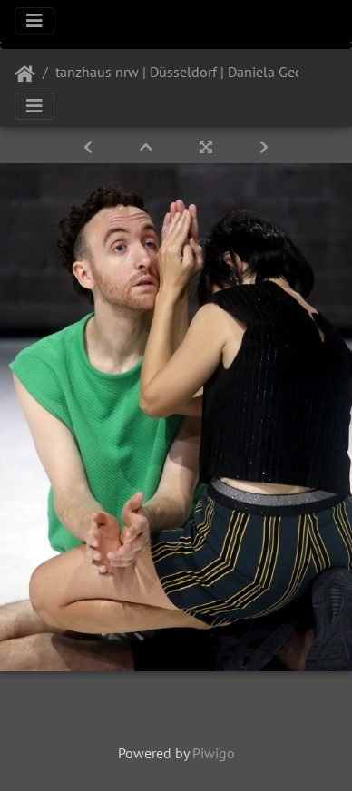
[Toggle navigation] (34, 20)
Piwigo (213, 753)
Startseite (25, 74)
